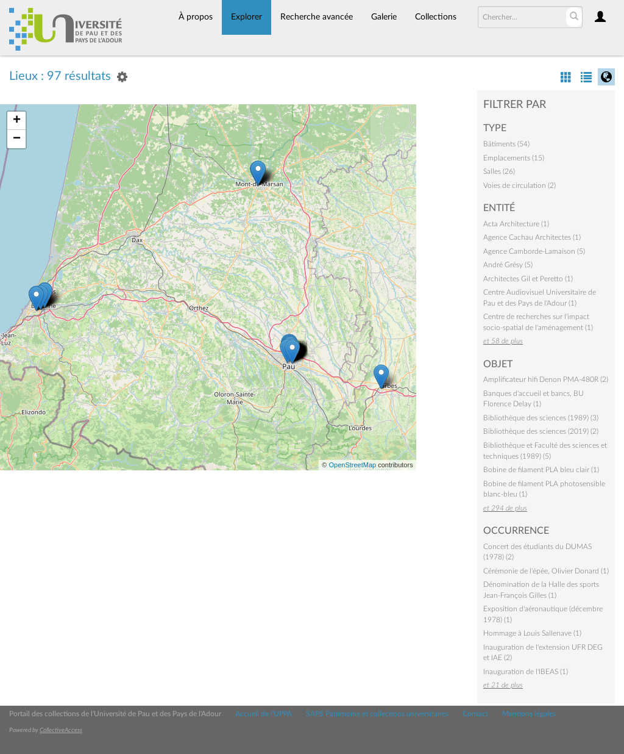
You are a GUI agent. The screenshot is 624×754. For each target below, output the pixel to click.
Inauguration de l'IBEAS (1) (525, 671)
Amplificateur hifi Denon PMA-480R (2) (545, 379)
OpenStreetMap (352, 465)
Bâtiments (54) (506, 144)
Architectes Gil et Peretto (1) (528, 278)
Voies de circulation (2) (519, 185)
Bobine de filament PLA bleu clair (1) (541, 469)
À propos (196, 17)
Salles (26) (499, 171)
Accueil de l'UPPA (263, 713)
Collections (435, 17)
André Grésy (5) (508, 264)
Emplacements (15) (513, 158)
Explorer (246, 17)
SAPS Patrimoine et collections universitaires (377, 713)
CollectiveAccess (61, 730)
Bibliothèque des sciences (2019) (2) (540, 431)
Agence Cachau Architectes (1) (532, 237)
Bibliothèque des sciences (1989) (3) (540, 418)
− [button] (17, 139)
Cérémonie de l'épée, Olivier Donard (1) (546, 571)
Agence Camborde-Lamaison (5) (534, 251)
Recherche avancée (316, 17)
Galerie (384, 17)
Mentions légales (529, 713)
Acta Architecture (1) (516, 224)
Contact (475, 713)
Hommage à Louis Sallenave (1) (532, 633)
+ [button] (17, 121)
